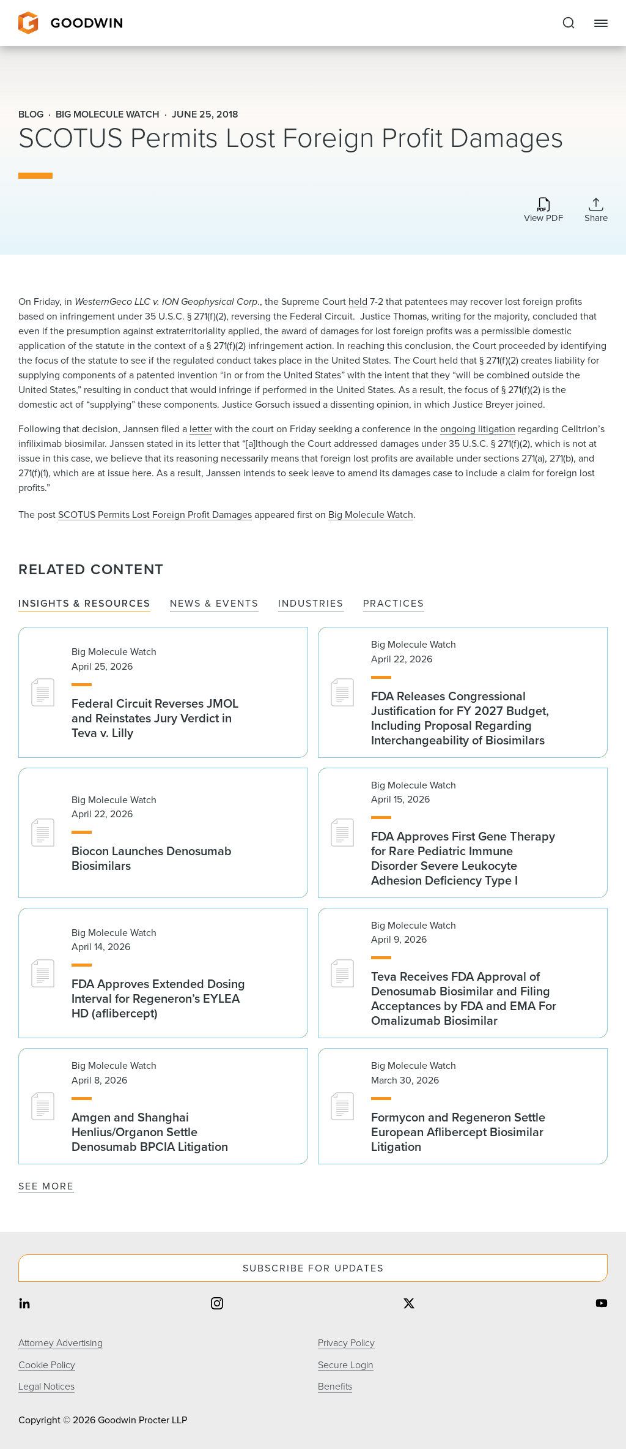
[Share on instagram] (217, 1305)
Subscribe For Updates (313, 1268)
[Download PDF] (543, 211)
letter (201, 429)
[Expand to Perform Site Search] (569, 23)
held (357, 301)
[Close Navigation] (601, 23)
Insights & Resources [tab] (84, 603)
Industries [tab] (311, 603)
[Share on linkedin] (24, 1305)
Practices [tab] (393, 603)
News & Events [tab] (214, 603)
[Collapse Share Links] (596, 210)
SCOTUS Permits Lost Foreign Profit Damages (155, 514)
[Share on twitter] (409, 1305)
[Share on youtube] (601, 1305)
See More (46, 1186)
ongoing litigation (477, 429)
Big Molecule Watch (370, 514)
